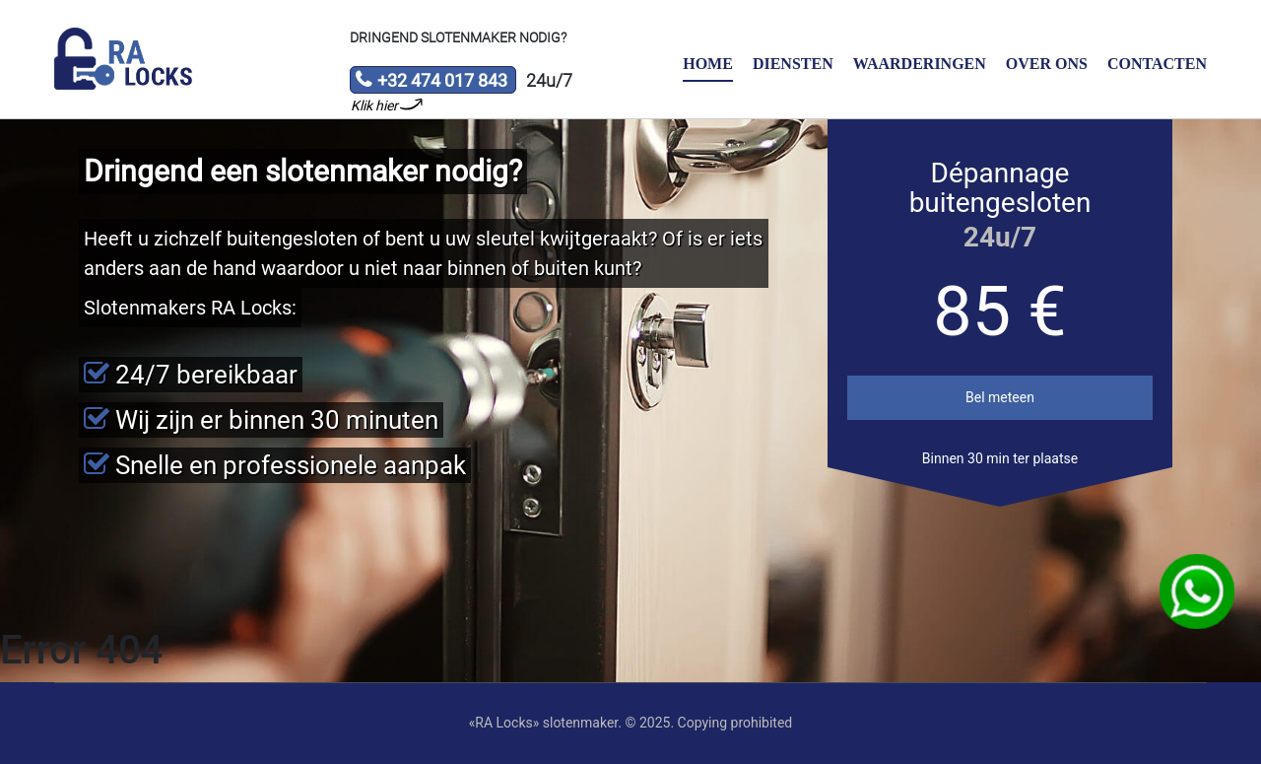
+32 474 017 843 (431, 82)
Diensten (793, 63)
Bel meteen (999, 397)
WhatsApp (1197, 592)
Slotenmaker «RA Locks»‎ (123, 59)
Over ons (1047, 63)
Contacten (1157, 63)
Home (708, 63)
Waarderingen (919, 63)
